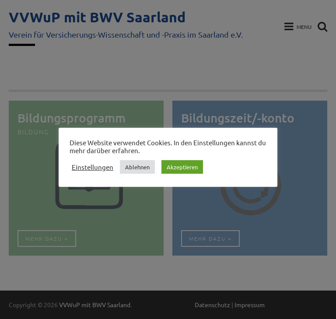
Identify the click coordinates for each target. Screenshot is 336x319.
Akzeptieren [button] (182, 167)
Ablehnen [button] (137, 167)
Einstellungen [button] (92, 167)
